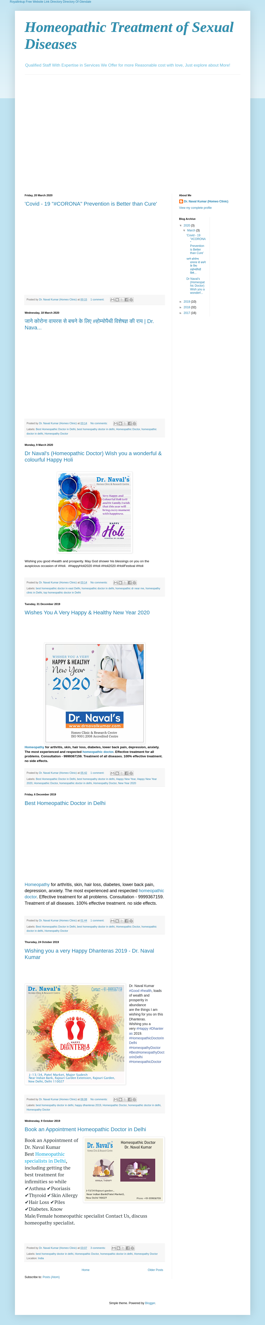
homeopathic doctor (98, 752)
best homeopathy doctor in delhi (95, 429)
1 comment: (97, 299)
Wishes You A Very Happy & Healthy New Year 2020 (87, 612)
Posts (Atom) (51, 1277)
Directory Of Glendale (77, 1)
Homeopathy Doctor (56, 433)
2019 (187, 301)
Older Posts (155, 1270)
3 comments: (98, 1247)
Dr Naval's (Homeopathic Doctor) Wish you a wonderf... (195, 286)
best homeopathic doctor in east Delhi (58, 588)
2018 (187, 307)
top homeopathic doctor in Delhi (62, 592)
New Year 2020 (127, 783)
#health (145, 991)
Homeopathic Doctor (128, 429)
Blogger (150, 1303)
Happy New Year (126, 778)
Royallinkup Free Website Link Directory (36, 1)
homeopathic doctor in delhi (98, 588)
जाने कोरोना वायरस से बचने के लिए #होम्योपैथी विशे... (195, 266)
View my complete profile (195, 208)
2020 (187, 225)
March (191, 230)
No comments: (99, 423)
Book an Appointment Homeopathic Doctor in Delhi (85, 1129)
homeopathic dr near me (129, 588)
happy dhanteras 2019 (88, 1105)
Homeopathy (34, 747)
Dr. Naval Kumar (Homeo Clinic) (206, 201)
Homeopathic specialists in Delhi (45, 1157)
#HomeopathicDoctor (145, 1062)
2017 (187, 313)
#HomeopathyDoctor (145, 1048)
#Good (134, 991)
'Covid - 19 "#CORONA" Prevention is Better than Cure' (91, 204)
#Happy (142, 1028)
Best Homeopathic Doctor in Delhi (56, 429)
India (41, 1258)
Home (85, 1270)
